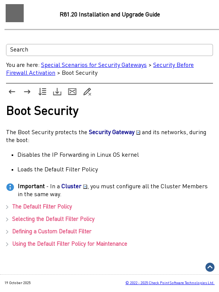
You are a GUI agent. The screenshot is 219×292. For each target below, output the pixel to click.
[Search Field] (109, 50)
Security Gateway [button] (114, 133)
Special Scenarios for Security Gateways (94, 65)
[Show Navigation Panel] (15, 13)
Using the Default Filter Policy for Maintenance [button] (66, 244)
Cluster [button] (74, 187)
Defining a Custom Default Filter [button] (48, 232)
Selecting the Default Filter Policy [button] (50, 219)
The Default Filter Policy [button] (39, 207)
